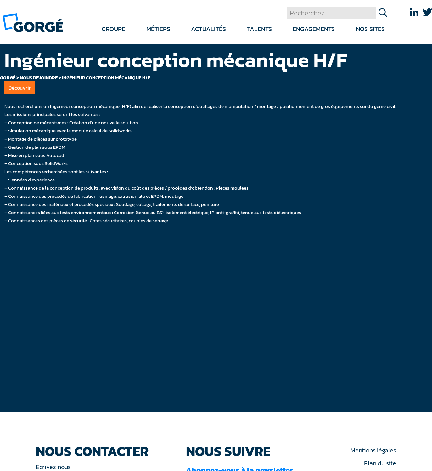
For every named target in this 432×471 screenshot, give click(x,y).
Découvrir (19, 87)
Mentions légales (373, 450)
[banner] (33, 22)
